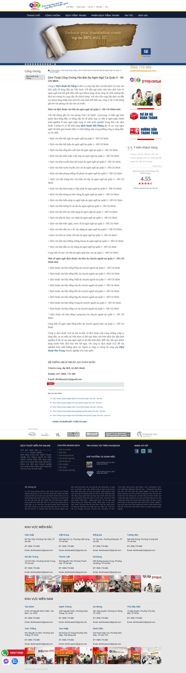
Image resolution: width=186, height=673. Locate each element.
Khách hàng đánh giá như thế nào (146, 188)
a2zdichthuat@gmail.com (143, 71)
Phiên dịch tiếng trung (105, 15)
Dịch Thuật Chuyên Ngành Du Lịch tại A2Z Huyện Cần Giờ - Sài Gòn (77, 403)
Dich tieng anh (35, 6)
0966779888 (16, 653)
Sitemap (99, 7)
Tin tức (129, 15)
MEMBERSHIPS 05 (92, 434)
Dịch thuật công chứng (34, 77)
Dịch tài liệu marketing (67, 470)
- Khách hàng (156, 166)
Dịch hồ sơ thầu (65, 449)
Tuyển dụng (80, 7)
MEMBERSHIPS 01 (32, 434)
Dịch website (63, 464)
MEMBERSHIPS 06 (118, 434)
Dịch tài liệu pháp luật (67, 458)
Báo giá (143, 15)
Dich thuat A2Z (30, 669)
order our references (146, 131)
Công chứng (52, 15)
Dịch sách (62, 452)
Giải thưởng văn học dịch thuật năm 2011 (106, 463)
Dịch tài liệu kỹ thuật (66, 455)
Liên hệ (90, 7)
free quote (143, 118)
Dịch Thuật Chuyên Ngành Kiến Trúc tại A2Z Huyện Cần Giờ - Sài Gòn (78, 407)
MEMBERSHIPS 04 (73, 434)
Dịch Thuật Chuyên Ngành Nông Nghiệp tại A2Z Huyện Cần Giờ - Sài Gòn (79, 411)
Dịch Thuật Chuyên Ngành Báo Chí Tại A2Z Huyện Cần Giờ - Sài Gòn (77, 398)
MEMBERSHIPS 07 (147, 434)
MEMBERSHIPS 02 (45, 434)
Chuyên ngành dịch (68, 445)
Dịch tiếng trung (76, 15)
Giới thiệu (69, 7)
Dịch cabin (63, 467)
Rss (106, 7)
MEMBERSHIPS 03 (58, 434)
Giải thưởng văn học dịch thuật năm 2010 (106, 472)
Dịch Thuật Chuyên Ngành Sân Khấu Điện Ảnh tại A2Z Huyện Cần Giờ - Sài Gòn (81, 415)
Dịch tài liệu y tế (64, 461)
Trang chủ (33, 15)
